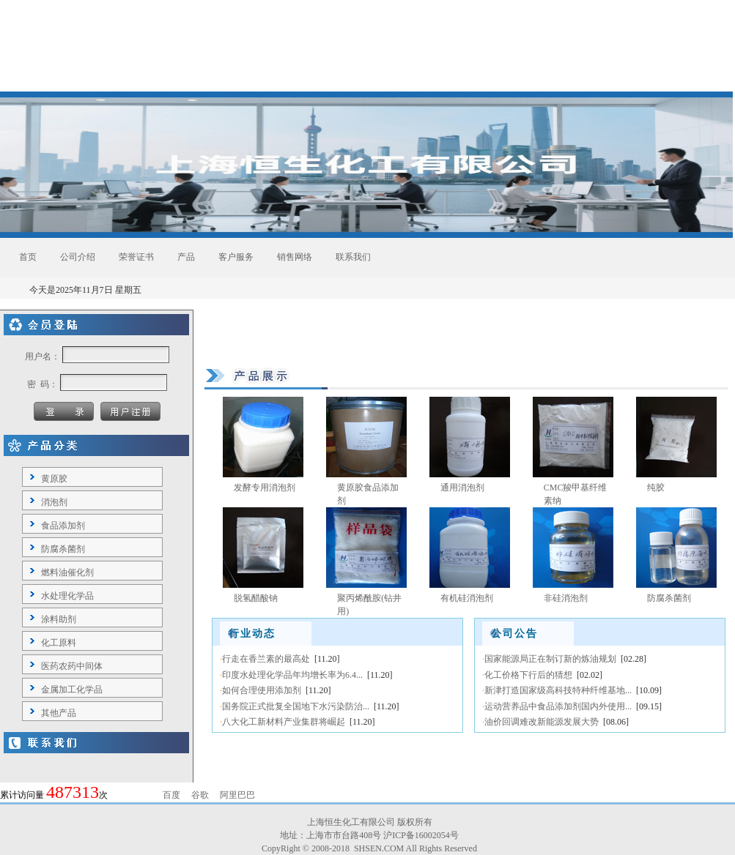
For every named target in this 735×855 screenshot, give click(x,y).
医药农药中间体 (72, 666)
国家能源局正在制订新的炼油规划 (550, 659)
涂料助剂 (58, 619)
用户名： (42, 356)
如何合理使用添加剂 (261, 690)
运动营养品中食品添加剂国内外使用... (558, 706)
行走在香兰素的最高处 (266, 659)
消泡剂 (54, 502)
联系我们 (353, 257)
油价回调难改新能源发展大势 (541, 722)
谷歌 (200, 795)
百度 (171, 795)
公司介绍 (77, 257)
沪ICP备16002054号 (421, 835)
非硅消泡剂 (566, 598)
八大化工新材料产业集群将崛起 (283, 722)
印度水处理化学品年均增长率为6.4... (292, 675)
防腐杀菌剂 (63, 549)
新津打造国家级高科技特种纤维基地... (558, 690)
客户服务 (236, 257)
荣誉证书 (136, 257)
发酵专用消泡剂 (264, 487)
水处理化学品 (67, 596)
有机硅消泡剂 (466, 598)
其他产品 (58, 713)
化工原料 (58, 643)
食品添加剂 (63, 525)
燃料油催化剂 (67, 572)
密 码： (42, 384)
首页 (28, 257)
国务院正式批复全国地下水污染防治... (295, 706)
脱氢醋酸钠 (256, 598)
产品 (186, 257)
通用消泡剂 (462, 487)
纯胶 (656, 487)
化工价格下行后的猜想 (528, 675)
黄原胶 (54, 479)
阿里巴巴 (237, 795)
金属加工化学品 (72, 689)
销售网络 (294, 257)
